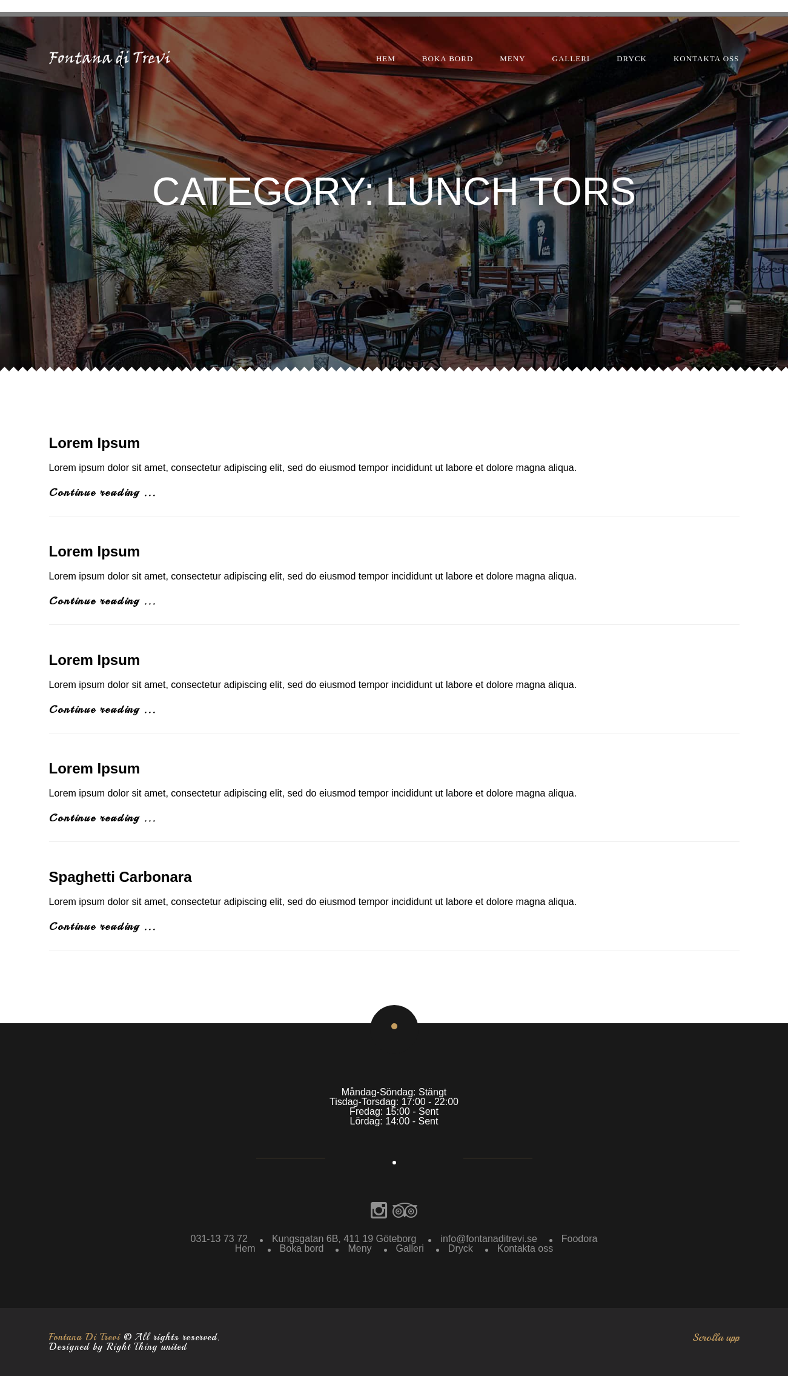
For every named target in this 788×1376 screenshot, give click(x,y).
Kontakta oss (707, 58)
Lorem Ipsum (95, 443)
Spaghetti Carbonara (120, 877)
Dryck (632, 58)
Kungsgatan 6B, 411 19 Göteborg (344, 1239)
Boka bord (448, 58)
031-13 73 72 (219, 1239)
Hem (386, 58)
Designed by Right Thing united (118, 1347)
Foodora (579, 1239)
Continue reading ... (102, 492)
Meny (512, 58)
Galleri (571, 58)
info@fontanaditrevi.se (488, 1239)
